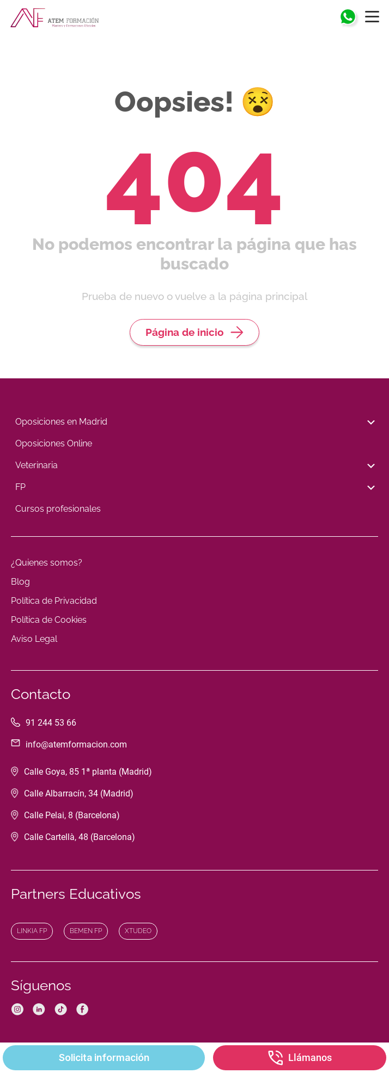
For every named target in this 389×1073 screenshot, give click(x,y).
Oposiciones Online (53, 443)
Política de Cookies (49, 620)
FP (194, 488)
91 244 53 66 (51, 723)
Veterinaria (194, 466)
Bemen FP (86, 931)
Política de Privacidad (54, 601)
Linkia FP (32, 931)
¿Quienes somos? (46, 562)
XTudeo (138, 931)
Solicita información (104, 1057)
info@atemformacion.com (76, 744)
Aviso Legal (34, 639)
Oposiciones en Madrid (194, 422)
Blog (20, 582)
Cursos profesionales (58, 509)
